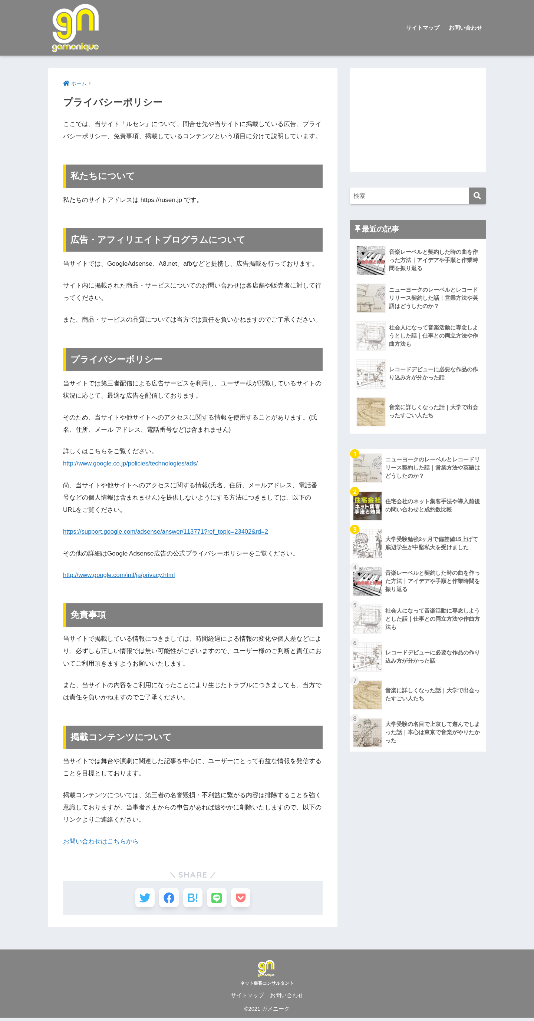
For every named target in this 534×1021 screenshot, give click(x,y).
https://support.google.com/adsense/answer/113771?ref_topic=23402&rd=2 (169, 531)
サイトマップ (422, 27)
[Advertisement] (418, 120)
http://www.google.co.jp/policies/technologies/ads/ (132, 463)
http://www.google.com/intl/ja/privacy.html (121, 575)
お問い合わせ (465, 27)
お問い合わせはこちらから (101, 841)
